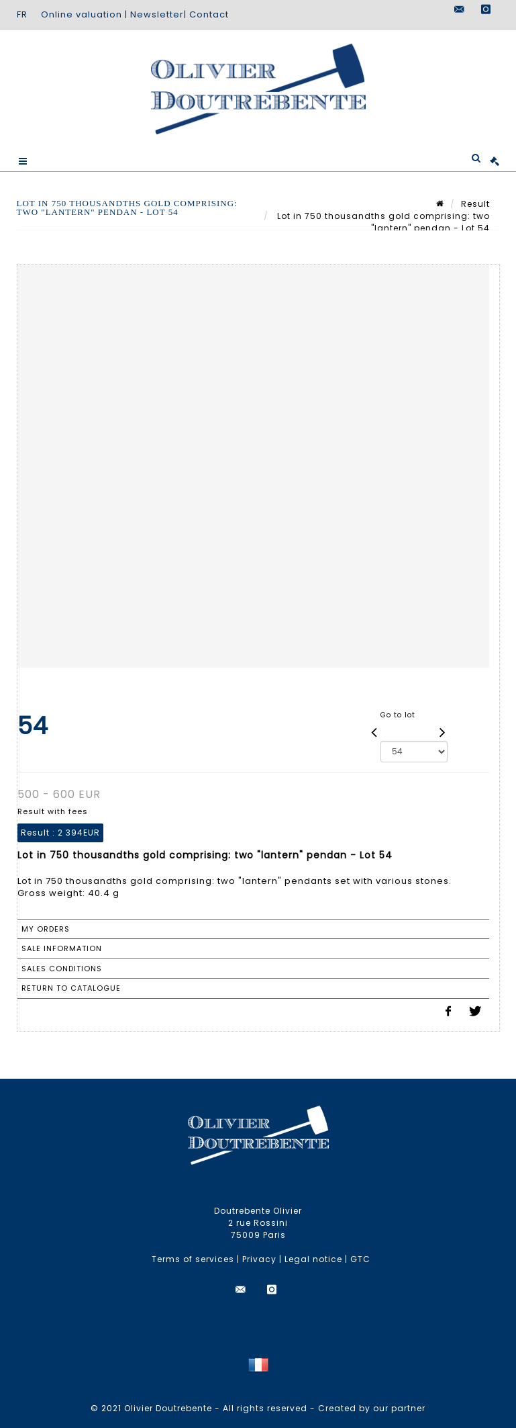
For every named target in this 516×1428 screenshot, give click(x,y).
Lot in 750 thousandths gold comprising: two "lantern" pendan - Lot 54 (382, 222)
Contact (209, 14)
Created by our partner (371, 1408)
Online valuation (81, 14)
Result (475, 204)
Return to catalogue (71, 988)
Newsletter (157, 14)
